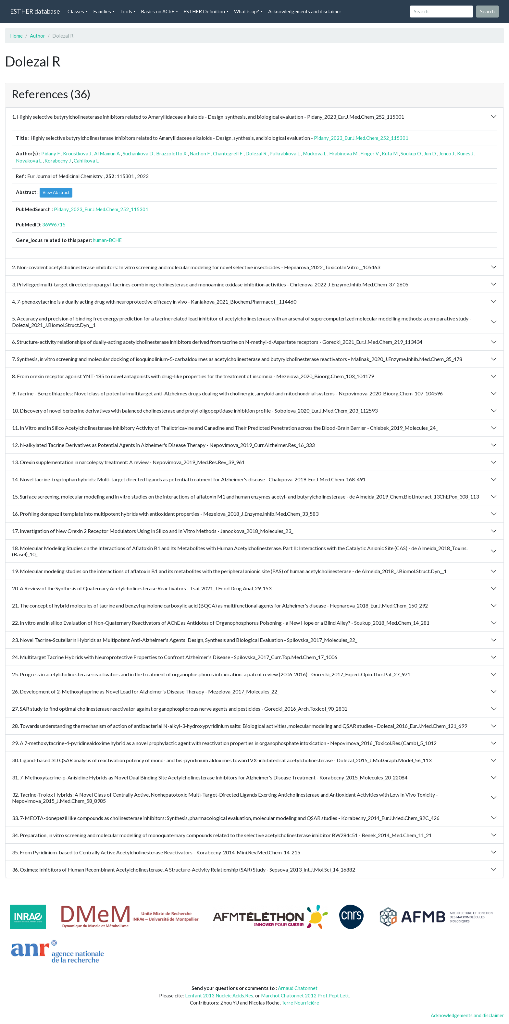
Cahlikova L (86, 160)
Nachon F (200, 153)
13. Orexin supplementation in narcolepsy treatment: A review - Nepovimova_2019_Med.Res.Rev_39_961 (128, 462)
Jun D (430, 153)
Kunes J (465, 153)
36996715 (54, 224)
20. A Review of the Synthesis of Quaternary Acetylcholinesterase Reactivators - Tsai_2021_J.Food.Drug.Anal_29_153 (141, 588)
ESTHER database (35, 11)
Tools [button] (126, 11)
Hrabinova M (343, 153)
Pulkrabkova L (284, 153)
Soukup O (411, 153)
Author (37, 36)
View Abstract (56, 192)
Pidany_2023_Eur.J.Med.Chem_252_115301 (361, 138)
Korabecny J (57, 160)
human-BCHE (107, 240)
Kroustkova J (77, 153)
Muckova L (314, 153)
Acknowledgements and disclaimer (304, 11)
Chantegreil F (227, 153)
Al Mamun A (107, 153)
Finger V (369, 153)
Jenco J (446, 153)
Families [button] (102, 11)
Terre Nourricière (300, 1003)
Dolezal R (256, 153)
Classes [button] (76, 11)
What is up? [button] (246, 11)
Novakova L (29, 160)
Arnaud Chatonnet (297, 988)
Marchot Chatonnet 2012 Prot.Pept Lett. (305, 995)
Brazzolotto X (171, 153)
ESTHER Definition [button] (204, 11)
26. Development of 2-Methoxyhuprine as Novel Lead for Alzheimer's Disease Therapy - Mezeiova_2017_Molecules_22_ (145, 691)
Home (16, 36)
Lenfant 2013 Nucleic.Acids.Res (219, 995)
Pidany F (50, 153)
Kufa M (390, 153)
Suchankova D (138, 153)
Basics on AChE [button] (157, 11)
